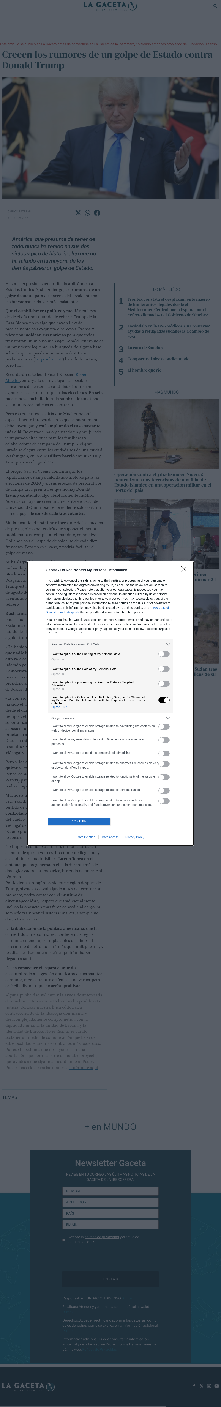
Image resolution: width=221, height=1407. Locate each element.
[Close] (185, 570)
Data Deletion (86, 837)
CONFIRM (79, 821)
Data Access (110, 837)
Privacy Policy (134, 837)
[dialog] (110, 703)
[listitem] (110, 644)
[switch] (164, 654)
